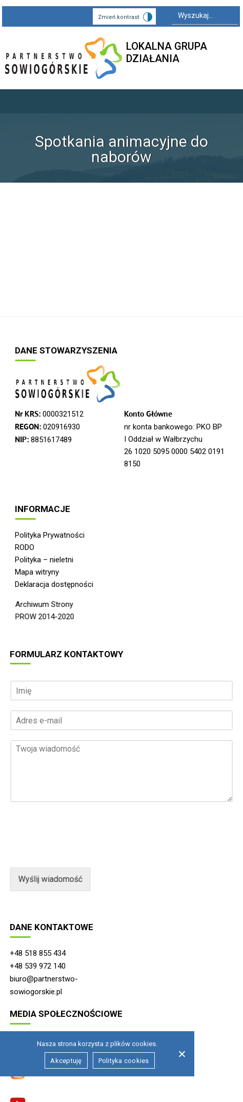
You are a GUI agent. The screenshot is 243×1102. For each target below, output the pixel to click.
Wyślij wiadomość (50, 879)
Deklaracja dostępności (54, 584)
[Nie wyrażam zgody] (181, 1054)
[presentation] (88, 850)
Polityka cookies (123, 1061)
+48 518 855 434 (38, 953)
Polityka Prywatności (50, 535)
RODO (24, 547)
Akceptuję (66, 1061)
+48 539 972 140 (38, 966)
